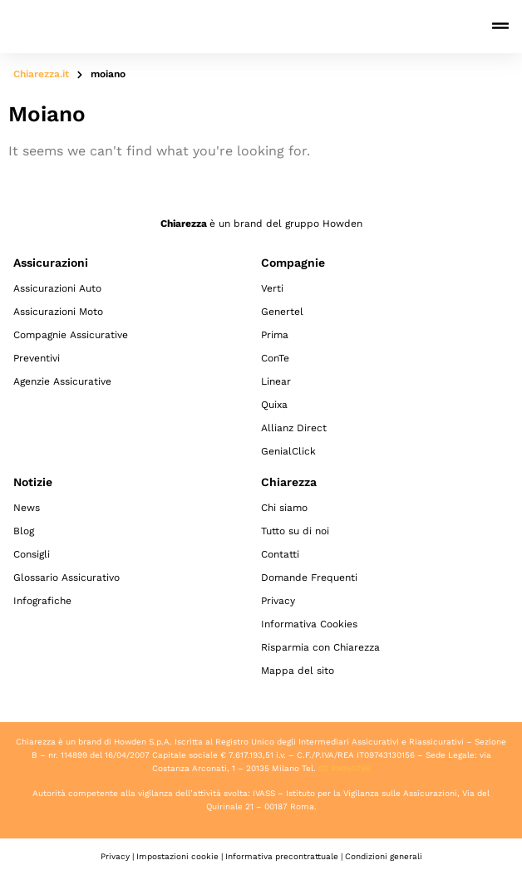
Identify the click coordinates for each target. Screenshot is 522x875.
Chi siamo (284, 508)
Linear (276, 381)
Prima (274, 335)
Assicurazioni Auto (57, 288)
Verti (272, 288)
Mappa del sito (297, 670)
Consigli (31, 554)
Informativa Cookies (309, 624)
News (26, 508)
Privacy (278, 601)
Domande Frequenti (309, 577)
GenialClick (288, 451)
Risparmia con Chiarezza (320, 647)
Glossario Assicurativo (66, 577)
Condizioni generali (383, 856)
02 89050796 (344, 768)
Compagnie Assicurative (70, 335)
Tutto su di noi (295, 531)
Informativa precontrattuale (281, 856)
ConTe (275, 358)
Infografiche (42, 601)
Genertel (282, 311)
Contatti (280, 554)
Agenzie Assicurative (62, 381)
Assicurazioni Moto (58, 311)
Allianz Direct (294, 428)
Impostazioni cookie (177, 856)
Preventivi (36, 358)
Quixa (274, 404)
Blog (23, 531)
